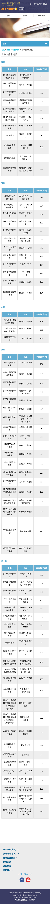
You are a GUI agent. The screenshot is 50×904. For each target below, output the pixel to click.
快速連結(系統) (10, 853)
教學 (25, 16)
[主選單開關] (46, 9)
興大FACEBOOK (21, 879)
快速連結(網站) (9, 849)
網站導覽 (38, 4)
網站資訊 (7, 866)
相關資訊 (15, 50)
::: (30, 4)
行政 (8, 16)
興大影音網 (28, 879)
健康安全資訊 (9, 858)
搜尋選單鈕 (34, 9)
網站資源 (7, 862)
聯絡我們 (32, 900)
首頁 (3, 50)
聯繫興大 (7, 870)
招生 (8, 50)
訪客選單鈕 (40, 9)
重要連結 (41, 16)
